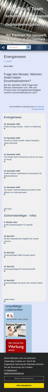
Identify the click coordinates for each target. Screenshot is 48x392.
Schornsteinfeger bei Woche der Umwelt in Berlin (23, 283)
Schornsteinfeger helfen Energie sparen (19, 255)
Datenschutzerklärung (14, 373)
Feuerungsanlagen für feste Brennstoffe (19, 269)
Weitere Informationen (24, 378)
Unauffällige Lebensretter (14, 307)
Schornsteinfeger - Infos (20, 215)
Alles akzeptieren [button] (24, 385)
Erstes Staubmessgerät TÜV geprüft (18, 225)
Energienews (13, 117)
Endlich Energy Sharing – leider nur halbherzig (22, 127)
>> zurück (8, 61)
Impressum (12, 370)
